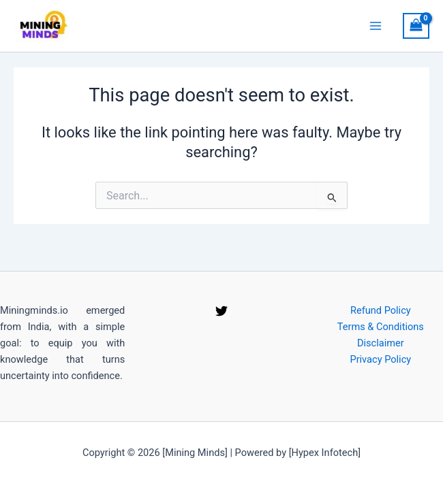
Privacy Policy (380, 359)
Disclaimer (380, 343)
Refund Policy (380, 310)
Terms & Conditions (380, 327)
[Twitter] (221, 311)
